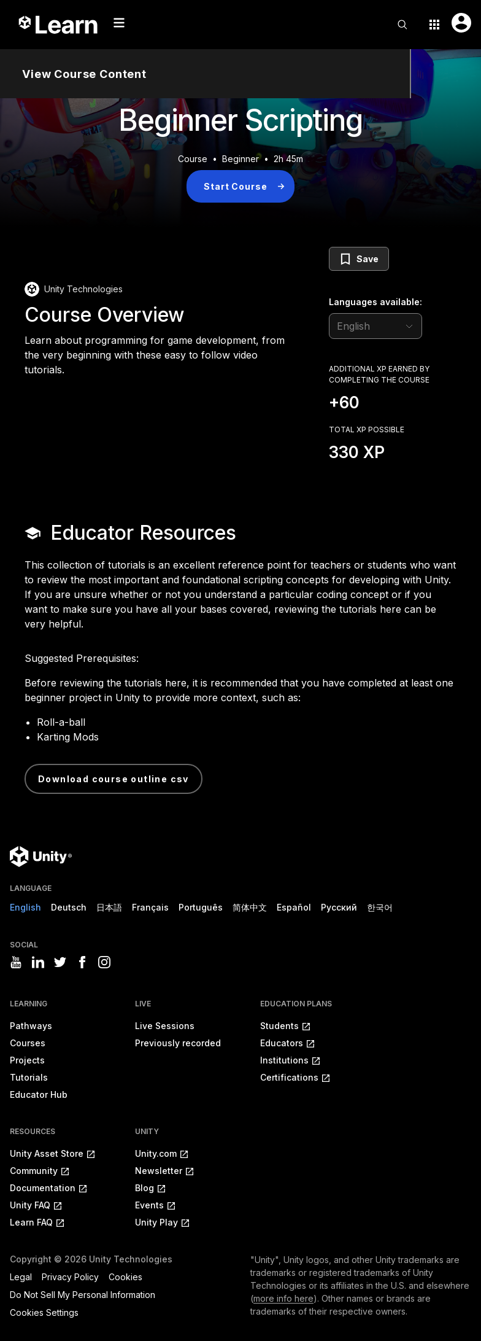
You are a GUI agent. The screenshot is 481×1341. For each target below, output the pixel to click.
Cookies (125, 1277)
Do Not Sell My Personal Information (82, 1294)
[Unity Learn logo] (59, 24)
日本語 (109, 907)
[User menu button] (461, 23)
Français (150, 907)
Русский (339, 907)
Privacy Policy (70, 1277)
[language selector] (375, 326)
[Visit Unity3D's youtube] (16, 962)
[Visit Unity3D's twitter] (60, 962)
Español (294, 907)
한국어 (380, 907)
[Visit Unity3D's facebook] (82, 962)
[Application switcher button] (434, 24)
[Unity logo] (41, 856)
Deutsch (69, 907)
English (25, 907)
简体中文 (250, 907)
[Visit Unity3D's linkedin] (38, 962)
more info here (283, 1298)
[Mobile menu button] (119, 23)
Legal (21, 1277)
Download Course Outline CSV (113, 779)
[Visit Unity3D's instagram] (104, 962)
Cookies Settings (44, 1312)
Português (201, 907)
